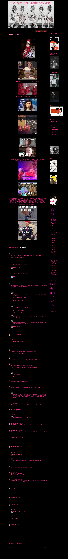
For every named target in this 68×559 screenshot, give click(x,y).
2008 (51, 306)
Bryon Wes (15, 320)
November (53, 280)
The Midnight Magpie (14, 423)
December (53, 219)
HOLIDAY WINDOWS (53, 245)
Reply (13, 280)
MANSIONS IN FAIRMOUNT (53, 262)
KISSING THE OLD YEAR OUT (54, 221)
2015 (51, 297)
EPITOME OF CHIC (54, 252)
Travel (12, 472)
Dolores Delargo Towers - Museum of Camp (55, 129)
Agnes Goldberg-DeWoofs (15, 479)
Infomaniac (52, 137)
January (52, 293)
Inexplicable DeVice (53, 136)
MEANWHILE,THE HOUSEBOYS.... (54, 232)
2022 (51, 213)
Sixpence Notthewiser (15, 437)
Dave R (12, 504)
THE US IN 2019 (53, 275)
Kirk (11, 488)
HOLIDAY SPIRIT (53, 247)
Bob (14, 276)
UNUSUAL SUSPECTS (53, 277)
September (53, 283)
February (52, 292)
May (52, 288)
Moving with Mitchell (14, 430)
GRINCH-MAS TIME (54, 260)
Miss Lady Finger (14, 466)
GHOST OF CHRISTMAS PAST (53, 249)
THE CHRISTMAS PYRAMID (53, 240)
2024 (51, 210)
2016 (51, 296)
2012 (51, 301)
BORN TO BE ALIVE (53, 225)
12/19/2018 (18, 267)
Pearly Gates (15, 416)
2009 (51, 305)
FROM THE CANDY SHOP (54, 264)
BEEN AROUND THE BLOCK (53, 223)
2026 (51, 208)
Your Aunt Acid (13, 349)
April (52, 289)
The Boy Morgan (14, 409)
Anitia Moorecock (16, 454)
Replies (13, 261)
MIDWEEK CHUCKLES (53, 242)
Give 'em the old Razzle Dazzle (54, 132)
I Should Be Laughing (54, 134)
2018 (51, 218)
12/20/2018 (16, 403)
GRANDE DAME (53, 243)
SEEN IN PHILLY (53, 238)
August (52, 284)
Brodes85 (12, 518)
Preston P (12, 524)
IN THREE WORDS (54, 237)
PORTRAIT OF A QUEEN (53, 258)
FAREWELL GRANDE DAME (54, 274)
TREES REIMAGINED (53, 228)
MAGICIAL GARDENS (53, 230)
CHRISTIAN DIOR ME (54, 271)
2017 (51, 295)
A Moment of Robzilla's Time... (54, 122)
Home (28, 547)
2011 (51, 302)
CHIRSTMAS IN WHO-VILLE (53, 256)
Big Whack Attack (53, 123)
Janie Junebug (53, 139)
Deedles (14, 267)
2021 (51, 214)
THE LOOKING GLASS (53, 267)
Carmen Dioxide (14, 363)
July (52, 285)
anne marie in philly (14, 446)
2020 (51, 215)
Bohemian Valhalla (53, 125)
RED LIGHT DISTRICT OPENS (53, 235)
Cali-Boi (12, 403)
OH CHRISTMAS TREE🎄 (53, 254)
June (52, 287)
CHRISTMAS (53, 226)
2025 (51, 209)
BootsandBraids (53, 127)
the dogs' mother (14, 334)
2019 (51, 217)
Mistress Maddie (16, 300)
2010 (51, 304)
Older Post (44, 547)
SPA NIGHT (53, 272)
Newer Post (11, 547)
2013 (51, 300)
